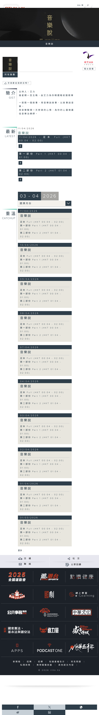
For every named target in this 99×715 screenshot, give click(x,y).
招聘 (30, 662)
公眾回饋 (76, 564)
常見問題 (77, 662)
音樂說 (23, 133)
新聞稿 (17, 662)
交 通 (27, 558)
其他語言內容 (66, 665)
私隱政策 (26, 665)
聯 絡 (27, 564)
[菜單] (95, 4)
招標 (41, 662)
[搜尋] (87, 4)
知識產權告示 (57, 662)
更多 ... (21, 550)
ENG (78, 5)
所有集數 (10, 74)
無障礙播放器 (45, 665)
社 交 (76, 558)
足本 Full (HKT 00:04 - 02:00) (42, 222)
